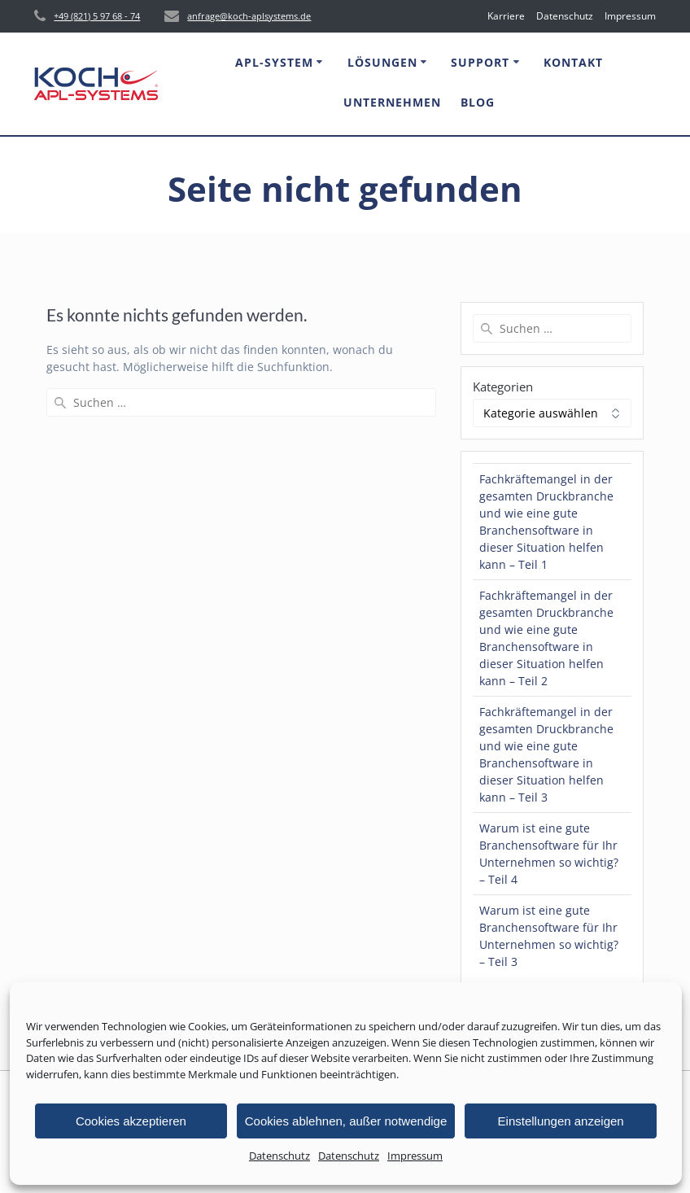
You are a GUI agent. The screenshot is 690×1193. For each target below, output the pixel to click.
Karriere (506, 16)
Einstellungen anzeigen (561, 1121)
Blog (478, 102)
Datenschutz (279, 1155)
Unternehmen (392, 102)
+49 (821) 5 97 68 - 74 (97, 16)
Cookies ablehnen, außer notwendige (346, 1121)
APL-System (274, 62)
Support (480, 62)
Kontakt (573, 62)
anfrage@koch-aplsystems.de (249, 16)
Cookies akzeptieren (131, 1121)
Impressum (415, 1155)
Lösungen (382, 62)
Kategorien (503, 386)
